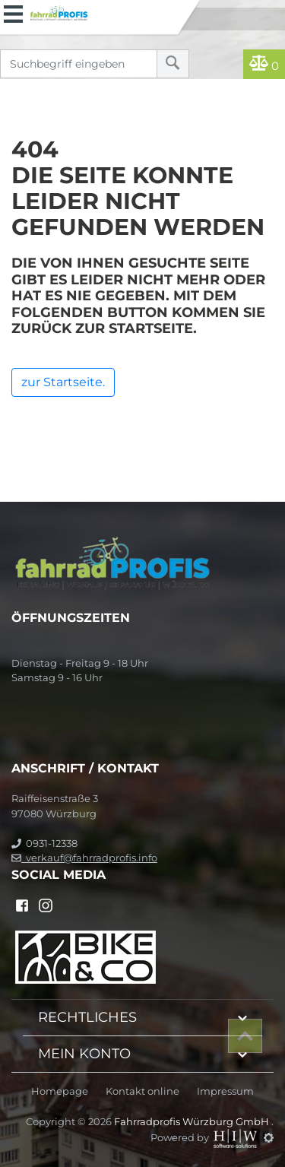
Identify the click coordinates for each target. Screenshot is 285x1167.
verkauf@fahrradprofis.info (84, 857)
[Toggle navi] (13, 12)
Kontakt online (142, 1091)
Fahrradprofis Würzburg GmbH (192, 1121)
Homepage (59, 1091)
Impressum (225, 1091)
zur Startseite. (63, 382)
